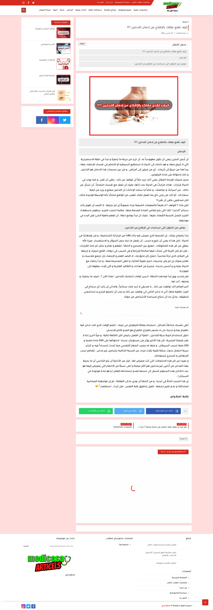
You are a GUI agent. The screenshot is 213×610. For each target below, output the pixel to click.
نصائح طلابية (110, 10)
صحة (62, 10)
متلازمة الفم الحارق (47, 76)
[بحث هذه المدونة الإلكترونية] (53, 546)
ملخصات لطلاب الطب (140, 2)
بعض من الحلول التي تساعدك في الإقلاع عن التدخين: (160, 64)
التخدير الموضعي (48, 45)
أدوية (55, 10)
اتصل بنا (100, 2)
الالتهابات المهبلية (47, 60)
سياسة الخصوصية (122, 2)
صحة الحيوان (45, 10)
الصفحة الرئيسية (179, 578)
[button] (163, 411)
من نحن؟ (109, 2)
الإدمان (182, 58)
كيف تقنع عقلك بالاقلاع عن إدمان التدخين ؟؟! (164, 52)
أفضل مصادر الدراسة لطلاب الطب (161, 545)
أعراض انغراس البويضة (45, 29)
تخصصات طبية (141, 10)
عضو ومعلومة (124, 10)
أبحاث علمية (80, 10)
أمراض (70, 10)
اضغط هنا (124, 545)
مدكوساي (166, 606)
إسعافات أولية (95, 10)
